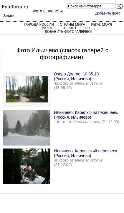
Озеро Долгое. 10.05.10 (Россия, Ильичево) (76, 76)
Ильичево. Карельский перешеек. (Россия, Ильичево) (86, 115)
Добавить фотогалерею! (68, 31)
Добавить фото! (108, 13)
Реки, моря (101, 24)
